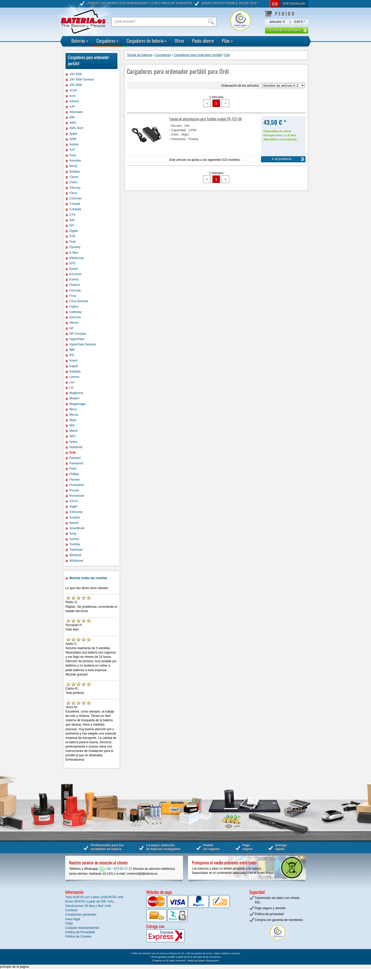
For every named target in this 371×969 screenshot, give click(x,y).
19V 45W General (81, 79)
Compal (74, 204)
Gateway (75, 312)
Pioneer (74, 479)
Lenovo (74, 377)
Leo (71, 382)
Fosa (72, 296)
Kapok (73, 366)
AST (72, 150)
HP (71, 328)
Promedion (76, 485)
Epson (73, 269)
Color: (175, 134)
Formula (75, 290)
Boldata (74, 171)
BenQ (73, 166)
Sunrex (74, 539)
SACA (73, 501)
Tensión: (177, 126)
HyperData (76, 339)
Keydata (75, 371)
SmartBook (76, 528)
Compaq (75, 209)
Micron (74, 414)
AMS (72, 123)
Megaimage (77, 404)
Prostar (74, 490)
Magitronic (76, 393)
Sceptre (74, 517)
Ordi (72, 452)
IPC (71, 355)
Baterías (80, 40)
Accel (73, 90)
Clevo (73, 193)
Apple (73, 134)
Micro (73, 409)
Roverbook (76, 496)
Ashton (74, 144)
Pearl (73, 468)
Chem (73, 182)
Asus (72, 155)
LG (71, 387)
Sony (72, 533)
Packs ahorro (203, 40)
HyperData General (82, 344)
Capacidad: (179, 130)
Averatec (75, 160)
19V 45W (75, 74)
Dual (72, 241)
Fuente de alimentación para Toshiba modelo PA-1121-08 (205, 118)
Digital (73, 231)
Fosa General (78, 301)
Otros (179, 40)
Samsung (75, 512)
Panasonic (76, 463)
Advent (74, 101)
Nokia (73, 442)
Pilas (227, 40)
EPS (72, 263)
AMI (72, 117)
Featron (74, 285)
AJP (72, 106)
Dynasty (74, 247)
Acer (72, 96)
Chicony (74, 187)
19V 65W (75, 85)
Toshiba (74, 544)
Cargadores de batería (147, 40)
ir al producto (282, 159)
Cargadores (107, 40)
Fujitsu (73, 306)
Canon (73, 177)
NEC (72, 436)
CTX (72, 215)
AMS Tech (76, 128)
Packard (75, 458)
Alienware (76, 112)
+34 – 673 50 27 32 (116, 869)
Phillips (74, 474)
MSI (72, 425)
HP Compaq (77, 333)
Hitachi (74, 322)
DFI (71, 225)
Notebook (75, 447)
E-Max (73, 252)
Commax (75, 198)
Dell (72, 220)
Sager (73, 506)
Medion (74, 398)
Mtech (73, 431)
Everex (74, 279)
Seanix (74, 523)
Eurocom (75, 274)
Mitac (73, 420)
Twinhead (75, 549)
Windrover (76, 560)
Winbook (75, 555)
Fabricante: (179, 139)
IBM (72, 350)
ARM (72, 139)
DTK (72, 236)
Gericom (75, 317)
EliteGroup (76, 258)
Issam (73, 360)
